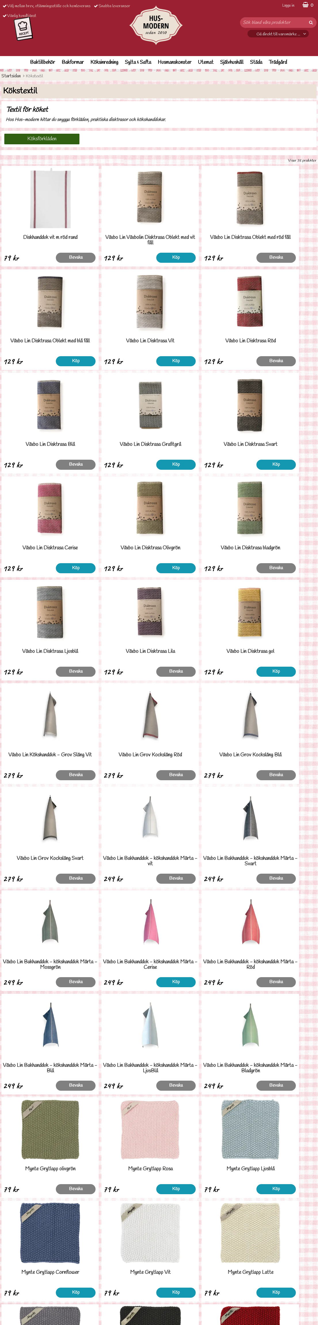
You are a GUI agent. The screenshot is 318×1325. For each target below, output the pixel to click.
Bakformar (73, 62)
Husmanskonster (174, 62)
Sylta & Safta (138, 62)
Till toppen (159, 1219)
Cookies (8, 1295)
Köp (139, 257)
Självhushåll (231, 62)
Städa (256, 62)
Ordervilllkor (12, 1278)
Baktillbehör (42, 62)
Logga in (288, 5)
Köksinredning (104, 62)
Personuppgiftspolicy (19, 1286)
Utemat (206, 62)
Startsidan (11, 76)
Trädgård (278, 62)
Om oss (7, 1304)
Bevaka (60, 257)
